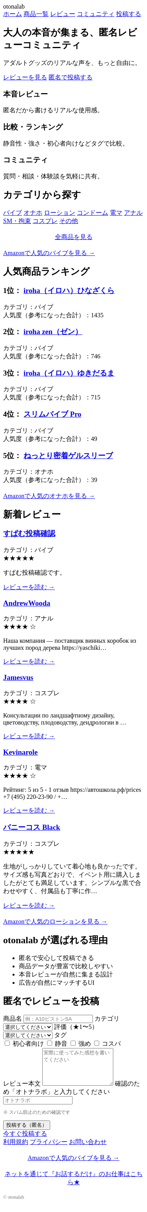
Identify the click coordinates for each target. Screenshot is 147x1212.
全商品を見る (74, 237)
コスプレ (45, 221)
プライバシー (48, 1148)
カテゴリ (107, 1018)
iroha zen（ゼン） (53, 331)
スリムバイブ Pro (52, 414)
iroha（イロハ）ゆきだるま (69, 373)
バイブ (12, 212)
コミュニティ (95, 14)
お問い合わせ (88, 1148)
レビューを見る (25, 77)
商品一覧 (36, 14)
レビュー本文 (22, 1090)
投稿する (128, 14)
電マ (116, 212)
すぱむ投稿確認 (29, 533)
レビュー (62, 14)
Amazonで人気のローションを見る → (55, 921)
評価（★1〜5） (76, 1026)
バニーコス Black (31, 827)
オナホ (33, 212)
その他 (68, 221)
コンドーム (92, 212)
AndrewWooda (26, 603)
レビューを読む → (29, 587)
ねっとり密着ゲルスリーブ (68, 455)
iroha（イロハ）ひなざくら (69, 290)
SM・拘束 (17, 221)
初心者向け (24, 1043)
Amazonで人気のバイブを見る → (49, 253)
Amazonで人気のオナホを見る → (49, 496)
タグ (60, 1035)
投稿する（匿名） (26, 1132)
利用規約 (15, 1148)
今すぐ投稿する (25, 1140)
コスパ (107, 1043)
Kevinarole (20, 752)
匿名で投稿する (71, 77)
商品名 (12, 1018)
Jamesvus (18, 677)
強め (81, 1043)
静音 (57, 1043)
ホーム (12, 14)
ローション (59, 212)
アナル (133, 212)
